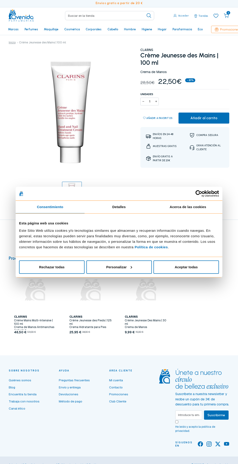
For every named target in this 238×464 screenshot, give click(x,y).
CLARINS (146, 50)
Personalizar (119, 267)
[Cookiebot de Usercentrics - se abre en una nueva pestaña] (199, 193)
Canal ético (17, 408)
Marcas (13, 29)
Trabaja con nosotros (24, 401)
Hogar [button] (162, 29)
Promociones (118, 394)
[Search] (109, 15)
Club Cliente (117, 401)
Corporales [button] (94, 29)
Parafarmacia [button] (182, 29)
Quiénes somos (20, 380)
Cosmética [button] (72, 29)
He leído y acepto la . (195, 429)
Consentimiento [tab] (50, 207)
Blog (12, 387)
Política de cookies (151, 247)
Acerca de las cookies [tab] (188, 207)
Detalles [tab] (119, 207)
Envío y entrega (70, 387)
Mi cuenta (116, 380)
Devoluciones (68, 394)
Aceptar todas (186, 267)
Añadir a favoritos (158, 118)
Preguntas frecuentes (74, 380)
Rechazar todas (52, 267)
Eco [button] (200, 29)
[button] (226, 15)
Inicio (12, 42)
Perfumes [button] (31, 29)
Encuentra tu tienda (23, 394)
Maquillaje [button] (51, 29)
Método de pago (70, 401)
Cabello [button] (113, 29)
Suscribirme (216, 415)
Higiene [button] (147, 29)
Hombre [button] (130, 29)
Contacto (116, 387)
